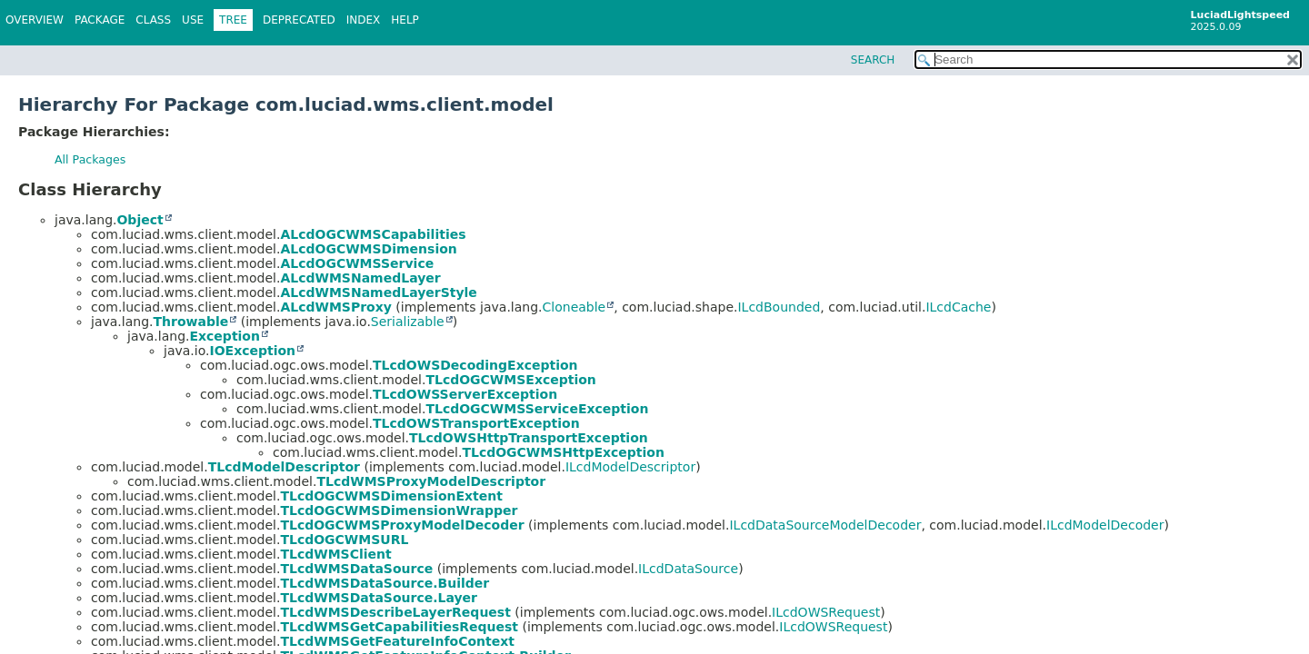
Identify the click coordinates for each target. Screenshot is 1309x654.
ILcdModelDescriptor (630, 467)
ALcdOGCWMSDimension (368, 249)
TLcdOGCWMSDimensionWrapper (398, 510)
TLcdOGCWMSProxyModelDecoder (402, 525)
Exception (224, 336)
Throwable (190, 321)
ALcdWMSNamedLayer (360, 278)
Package (100, 20)
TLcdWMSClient (335, 554)
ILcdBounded (778, 307)
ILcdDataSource (688, 568)
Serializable (408, 321)
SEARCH (873, 60)
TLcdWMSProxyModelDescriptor (430, 481)
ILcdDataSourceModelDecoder (825, 525)
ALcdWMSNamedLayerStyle (378, 292)
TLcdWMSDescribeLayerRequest (395, 612)
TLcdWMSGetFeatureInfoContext (397, 641)
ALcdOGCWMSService (357, 263)
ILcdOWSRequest (826, 612)
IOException (252, 350)
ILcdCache (958, 307)
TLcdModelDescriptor (284, 467)
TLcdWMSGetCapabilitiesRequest (399, 626)
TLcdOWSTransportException (476, 423)
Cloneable (574, 307)
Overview (34, 20)
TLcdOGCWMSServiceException (536, 408)
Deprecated (299, 20)
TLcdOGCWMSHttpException (563, 452)
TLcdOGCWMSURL (344, 539)
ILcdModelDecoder (1105, 525)
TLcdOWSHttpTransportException (528, 438)
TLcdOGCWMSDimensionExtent (391, 496)
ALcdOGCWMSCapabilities (372, 234)
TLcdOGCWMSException (510, 379)
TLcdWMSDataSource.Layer (378, 597)
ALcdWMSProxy (335, 307)
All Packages (90, 159)
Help (405, 20)
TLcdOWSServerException (465, 394)
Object (139, 220)
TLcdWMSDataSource (356, 568)
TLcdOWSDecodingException (475, 365)
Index (363, 20)
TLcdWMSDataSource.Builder (384, 583)
